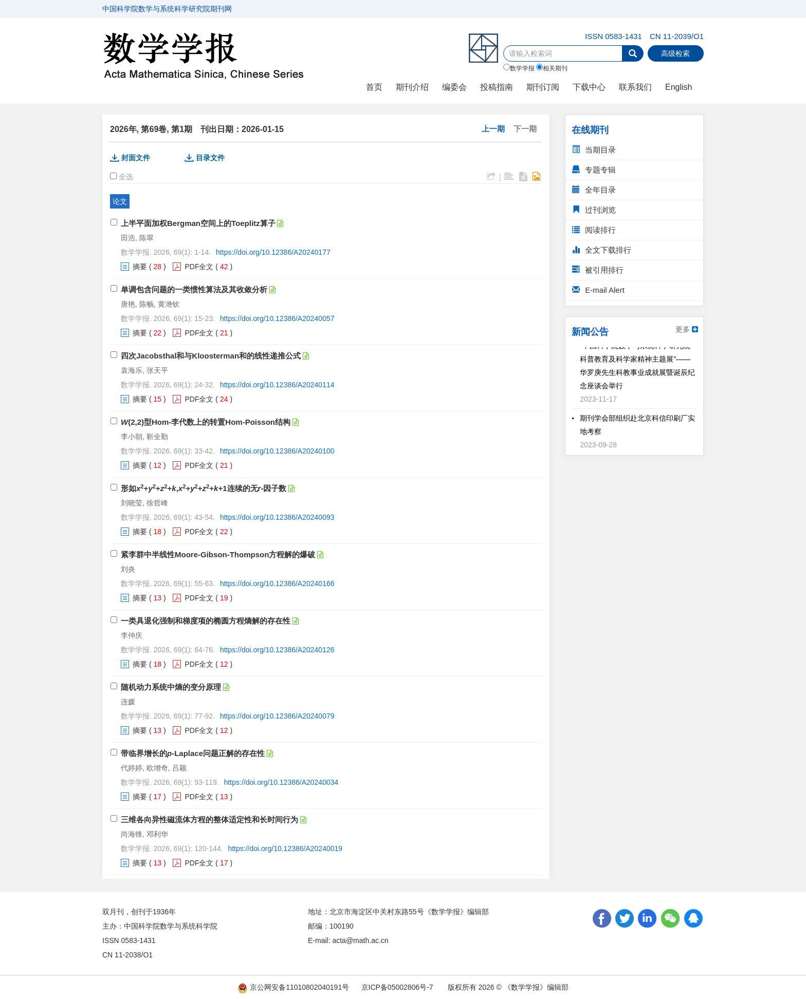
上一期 (493, 128)
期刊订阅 (542, 87)
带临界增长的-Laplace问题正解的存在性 (193, 753)
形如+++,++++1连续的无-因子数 (203, 488)
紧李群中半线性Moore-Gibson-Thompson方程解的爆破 (218, 554)
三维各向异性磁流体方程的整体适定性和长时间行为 (209, 819)
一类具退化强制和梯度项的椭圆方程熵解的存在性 (205, 620)
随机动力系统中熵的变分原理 (171, 687)
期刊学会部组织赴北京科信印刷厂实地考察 (637, 427)
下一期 (525, 128)
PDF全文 (199, 266)
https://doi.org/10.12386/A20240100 (277, 451)
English (678, 87)
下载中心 (589, 87)
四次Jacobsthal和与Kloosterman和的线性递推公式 (211, 355)
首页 (374, 87)
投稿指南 (496, 87)
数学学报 (519, 68)
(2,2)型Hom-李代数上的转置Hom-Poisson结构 (205, 422)
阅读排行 (594, 229)
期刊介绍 (412, 87)
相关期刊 (551, 68)
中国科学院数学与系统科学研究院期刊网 (167, 9)
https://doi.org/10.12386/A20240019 (285, 848)
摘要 (140, 266)
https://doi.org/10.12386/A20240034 (281, 782)
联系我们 (635, 87)
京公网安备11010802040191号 (293, 987)
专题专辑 (594, 169)
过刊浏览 (594, 209)
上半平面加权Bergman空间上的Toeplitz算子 (198, 223)
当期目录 (594, 149)
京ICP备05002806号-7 (397, 987)
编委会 (454, 87)
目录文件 (210, 158)
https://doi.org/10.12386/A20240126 (277, 650)
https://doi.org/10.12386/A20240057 (277, 318)
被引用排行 (598, 270)
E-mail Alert (598, 290)
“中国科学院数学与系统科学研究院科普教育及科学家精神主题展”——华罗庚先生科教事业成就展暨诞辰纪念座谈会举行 (637, 368)
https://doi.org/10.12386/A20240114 (277, 385)
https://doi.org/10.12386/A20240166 (277, 583)
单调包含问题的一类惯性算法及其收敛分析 (194, 289)
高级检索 (675, 53)
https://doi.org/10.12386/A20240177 (273, 252)
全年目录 (594, 189)
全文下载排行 (601, 250)
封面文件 (135, 158)
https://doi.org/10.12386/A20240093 (277, 517)
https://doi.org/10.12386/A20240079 (277, 716)
